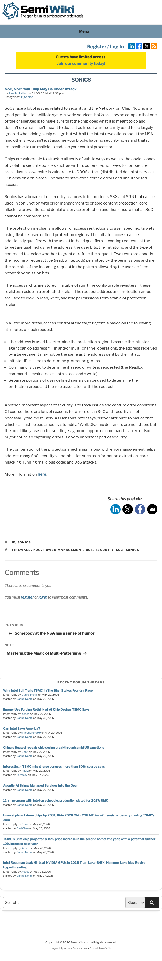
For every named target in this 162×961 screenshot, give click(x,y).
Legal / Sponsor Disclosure (69, 948)
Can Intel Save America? (21, 728)
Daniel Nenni (29, 695)
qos (89, 550)
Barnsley (21, 775)
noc (37, 550)
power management (63, 550)
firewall (21, 550)
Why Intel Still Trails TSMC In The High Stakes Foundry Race (48, 690)
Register (96, 46)
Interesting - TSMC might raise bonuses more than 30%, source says (54, 766)
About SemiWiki (101, 948)
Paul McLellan (18, 93)
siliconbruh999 (31, 733)
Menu (81, 31)
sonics (133, 550)
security (105, 550)
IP (21, 97)
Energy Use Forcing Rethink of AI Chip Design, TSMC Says (46, 710)
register (27, 597)
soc (120, 550)
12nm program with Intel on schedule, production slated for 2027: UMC (55, 801)
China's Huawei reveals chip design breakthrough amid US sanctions (53, 748)
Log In (117, 46)
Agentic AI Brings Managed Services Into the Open (40, 786)
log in (42, 597)
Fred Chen (22, 828)
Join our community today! (81, 63)
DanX (24, 752)
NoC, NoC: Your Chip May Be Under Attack (40, 89)
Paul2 (25, 771)
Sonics (28, 97)
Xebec (25, 714)
